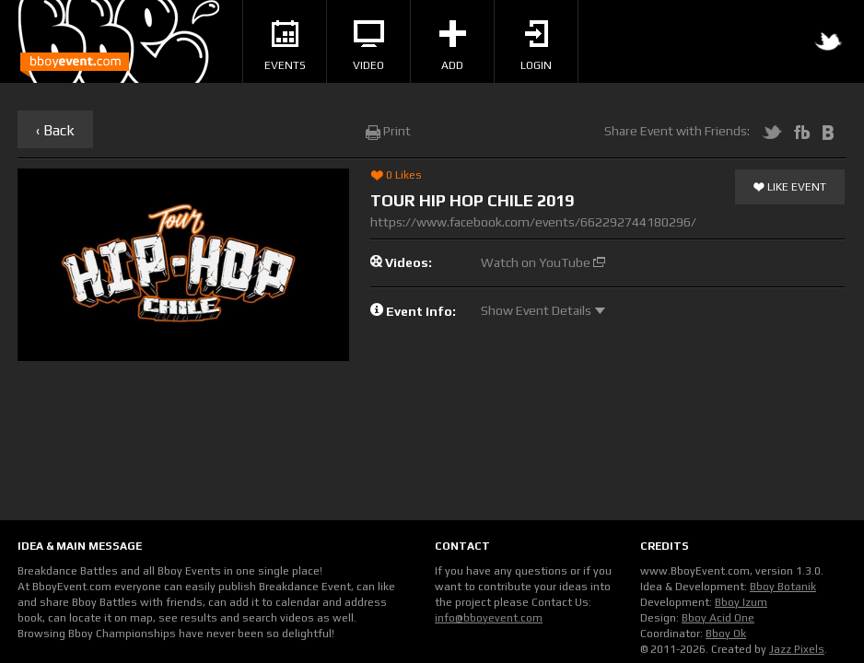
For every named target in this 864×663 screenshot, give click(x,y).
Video (368, 46)
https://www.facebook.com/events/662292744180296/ (533, 222)
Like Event (789, 187)
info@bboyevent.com (489, 617)
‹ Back (55, 130)
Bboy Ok (726, 633)
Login (536, 46)
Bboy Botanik (783, 586)
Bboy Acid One (718, 617)
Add (452, 46)
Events (285, 46)
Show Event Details (543, 310)
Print (388, 130)
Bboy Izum (741, 602)
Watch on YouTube (543, 262)
